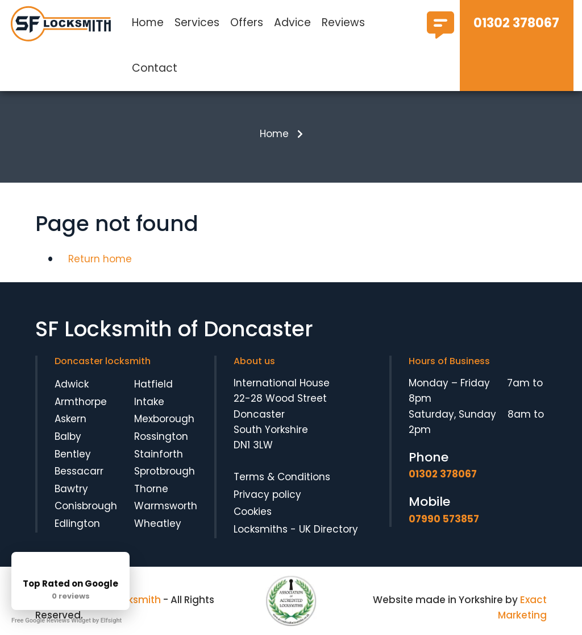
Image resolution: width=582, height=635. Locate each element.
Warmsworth (165, 506)
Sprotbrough (164, 471)
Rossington (161, 436)
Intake (149, 402)
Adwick (72, 384)
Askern (70, 419)
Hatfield (153, 384)
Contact (154, 68)
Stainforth (158, 454)
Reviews (343, 22)
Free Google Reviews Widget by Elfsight (66, 620)
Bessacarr (79, 471)
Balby (68, 436)
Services (196, 22)
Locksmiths (261, 529)
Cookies (253, 511)
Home (148, 22)
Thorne (151, 489)
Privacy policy (267, 494)
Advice (292, 22)
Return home (100, 259)
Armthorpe (81, 402)
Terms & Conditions (282, 477)
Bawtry (71, 489)
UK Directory (328, 529)
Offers (246, 22)
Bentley (73, 454)
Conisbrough (86, 506)
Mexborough (164, 419)
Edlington (77, 523)
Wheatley (157, 523)
